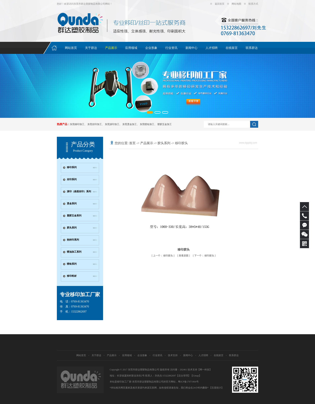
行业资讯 (171, 47)
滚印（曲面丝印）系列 (79, 191)
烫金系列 (72, 203)
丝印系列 (72, 179)
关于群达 (91, 47)
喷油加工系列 (74, 251)
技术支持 (173, 355)
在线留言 (232, 47)
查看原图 (184, 255)
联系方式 (253, 3)
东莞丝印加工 (94, 124)
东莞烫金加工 (129, 124)
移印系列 (72, 167)
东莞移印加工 (77, 124)
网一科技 (204, 369)
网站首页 (71, 47)
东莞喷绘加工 (147, 124)
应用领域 (131, 47)
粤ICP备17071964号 (188, 381)
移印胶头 (163, 255)
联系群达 (252, 47)
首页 (132, 143)
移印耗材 (72, 275)
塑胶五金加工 (164, 124)
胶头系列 (72, 227)
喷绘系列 (72, 263)
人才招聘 (212, 47)
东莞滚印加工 (112, 124)
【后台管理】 (183, 375)
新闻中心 (191, 47)
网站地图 (236, 3)
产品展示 (111, 47)
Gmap (196, 375)
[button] (150, 112)
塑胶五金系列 (74, 215)
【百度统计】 (216, 387)
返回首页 (219, 3)
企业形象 (151, 47)
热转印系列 (73, 239)
